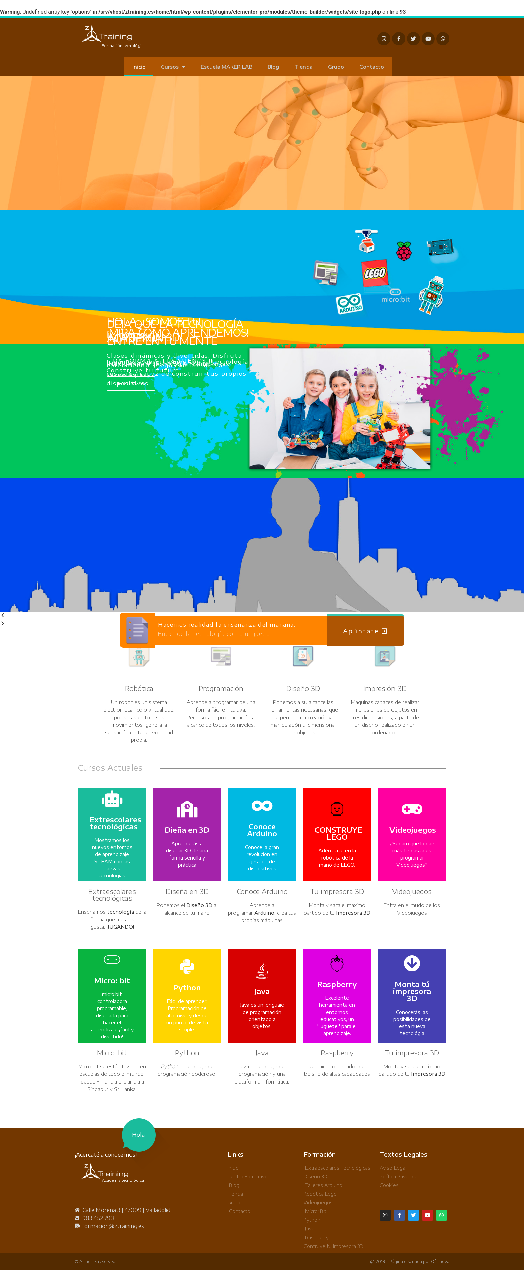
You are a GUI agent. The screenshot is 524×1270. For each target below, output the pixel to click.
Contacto (371, 67)
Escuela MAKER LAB (226, 67)
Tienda (303, 67)
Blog (273, 67)
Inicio (139, 67)
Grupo (336, 67)
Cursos (173, 67)
